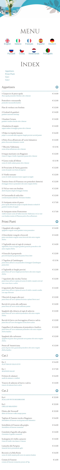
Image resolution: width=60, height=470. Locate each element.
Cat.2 (7, 79)
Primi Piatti (10, 74)
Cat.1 (7, 77)
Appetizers (9, 71)
